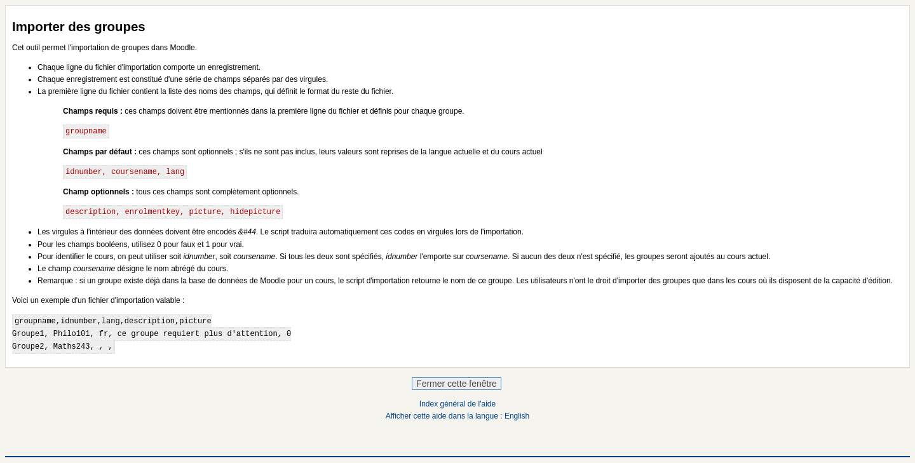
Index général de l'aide (457, 403)
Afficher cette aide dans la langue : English (458, 416)
